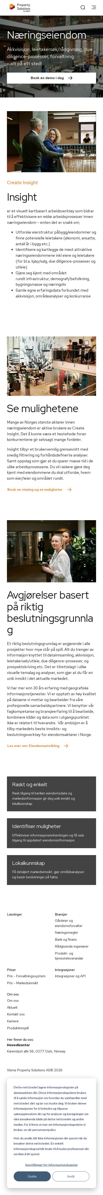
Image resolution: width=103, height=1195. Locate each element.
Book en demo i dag (47, 78)
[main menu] (94, 8)
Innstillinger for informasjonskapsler (51, 1165)
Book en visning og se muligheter (35, 489)
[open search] (82, 8)
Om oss (13, 1000)
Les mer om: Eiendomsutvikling (33, 746)
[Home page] (20, 7)
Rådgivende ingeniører (71, 946)
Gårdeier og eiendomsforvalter (68, 923)
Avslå (70, 1176)
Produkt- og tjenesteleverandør (69, 956)
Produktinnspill (18, 1028)
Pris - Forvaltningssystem (26, 976)
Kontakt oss (16, 1014)
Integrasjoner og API (70, 976)
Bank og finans (66, 939)
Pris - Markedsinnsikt (22, 983)
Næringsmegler (66, 932)
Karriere (13, 1021)
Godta (32, 1176)
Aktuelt (12, 1007)
